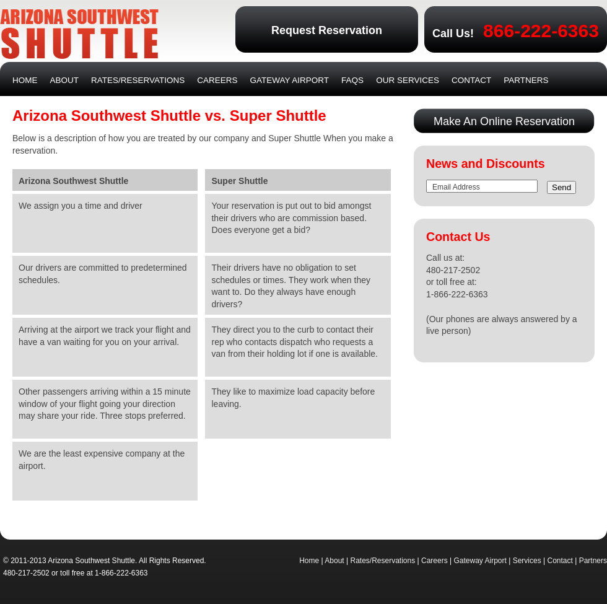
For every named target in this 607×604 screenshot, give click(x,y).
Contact (471, 80)
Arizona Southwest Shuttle (79, 34)
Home (25, 80)
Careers (217, 80)
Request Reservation (326, 30)
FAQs (352, 80)
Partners (526, 80)
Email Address (456, 187)
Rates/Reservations (138, 80)
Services (527, 560)
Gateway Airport (290, 80)
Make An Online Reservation (504, 121)
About (64, 80)
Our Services (407, 80)
